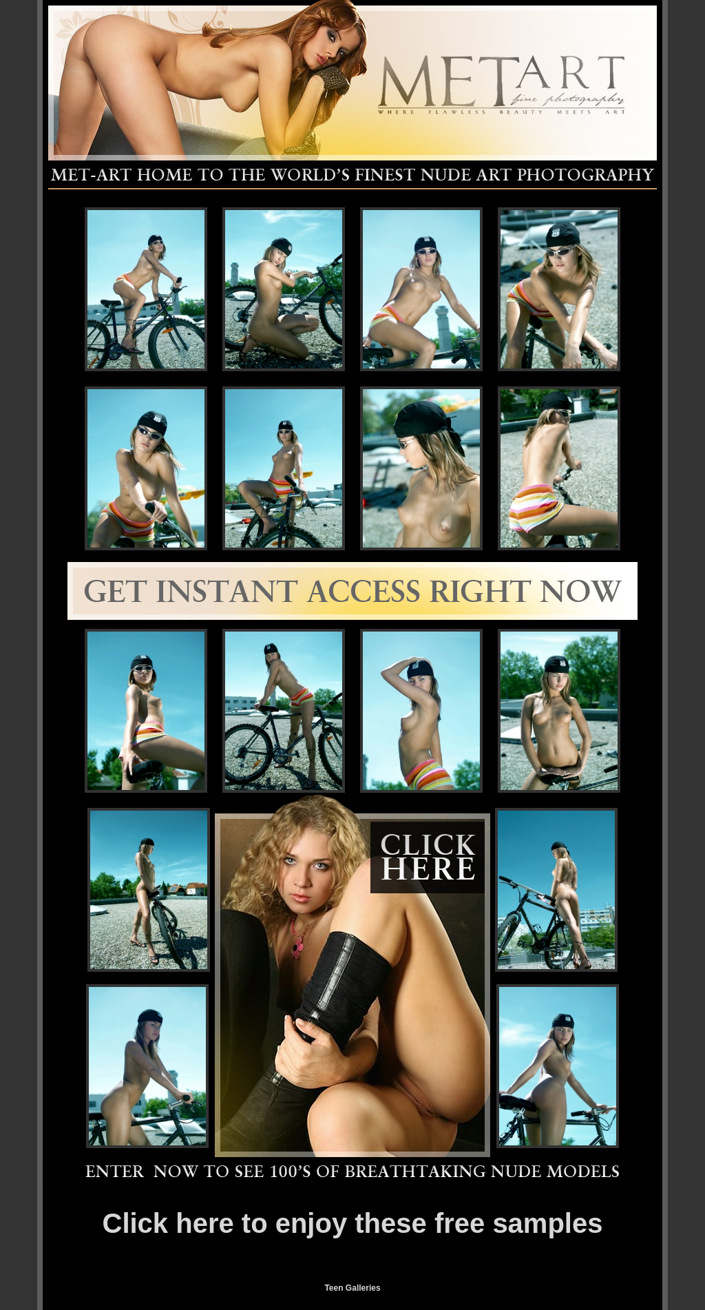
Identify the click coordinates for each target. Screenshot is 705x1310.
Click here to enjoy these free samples (353, 1223)
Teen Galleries (352, 1288)
